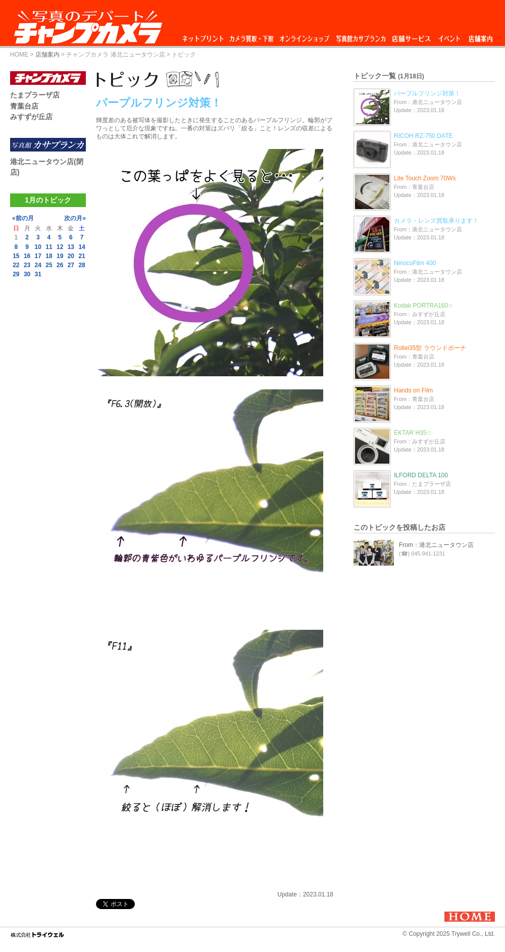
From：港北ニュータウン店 (436, 544)
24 (38, 265)
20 (71, 256)
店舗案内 (480, 36)
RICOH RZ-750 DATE (423, 135)
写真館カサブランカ (360, 36)
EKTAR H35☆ (413, 432)
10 (38, 246)
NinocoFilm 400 (415, 263)
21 (81, 256)
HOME (19, 54)
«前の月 (23, 218)
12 (60, 246)
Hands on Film (413, 390)
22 (16, 265)
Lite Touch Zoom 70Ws (425, 178)
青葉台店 (24, 106)
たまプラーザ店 (35, 95)
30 (27, 274)
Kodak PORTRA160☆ (423, 305)
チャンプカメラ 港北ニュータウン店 (115, 54)
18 (48, 256)
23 (27, 265)
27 (71, 265)
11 (48, 246)
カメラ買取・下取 (252, 36)
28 (81, 265)
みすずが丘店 (31, 117)
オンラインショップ (304, 36)
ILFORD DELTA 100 (421, 475)
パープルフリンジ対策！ (427, 93)
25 (48, 265)
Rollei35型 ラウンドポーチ (430, 348)
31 (38, 274)
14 (81, 246)
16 (27, 256)
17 (38, 256)
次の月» (75, 218)
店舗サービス (411, 36)
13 (71, 246)
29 (16, 274)
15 (16, 256)
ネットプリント (204, 36)
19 (60, 256)
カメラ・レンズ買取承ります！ (436, 220)
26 (60, 265)
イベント (449, 36)
